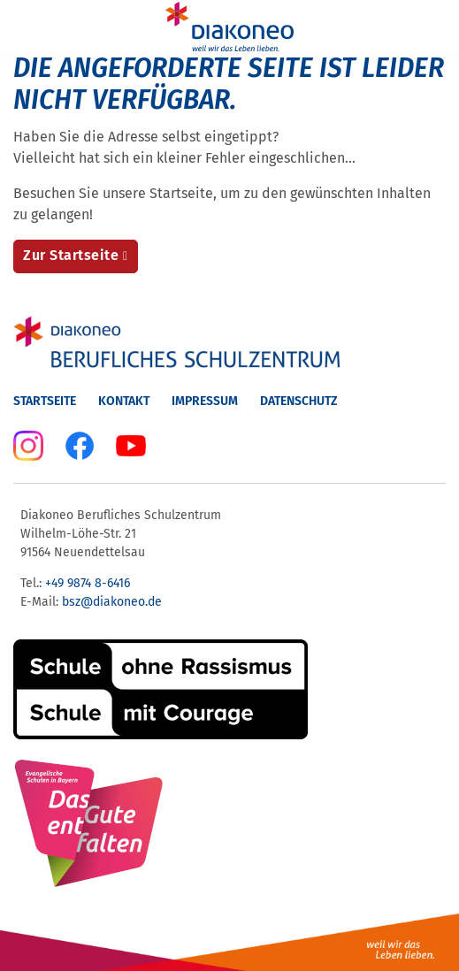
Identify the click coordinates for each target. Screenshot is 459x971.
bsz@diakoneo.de (112, 601)
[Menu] (25, 26)
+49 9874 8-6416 (87, 583)
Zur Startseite (71, 255)
